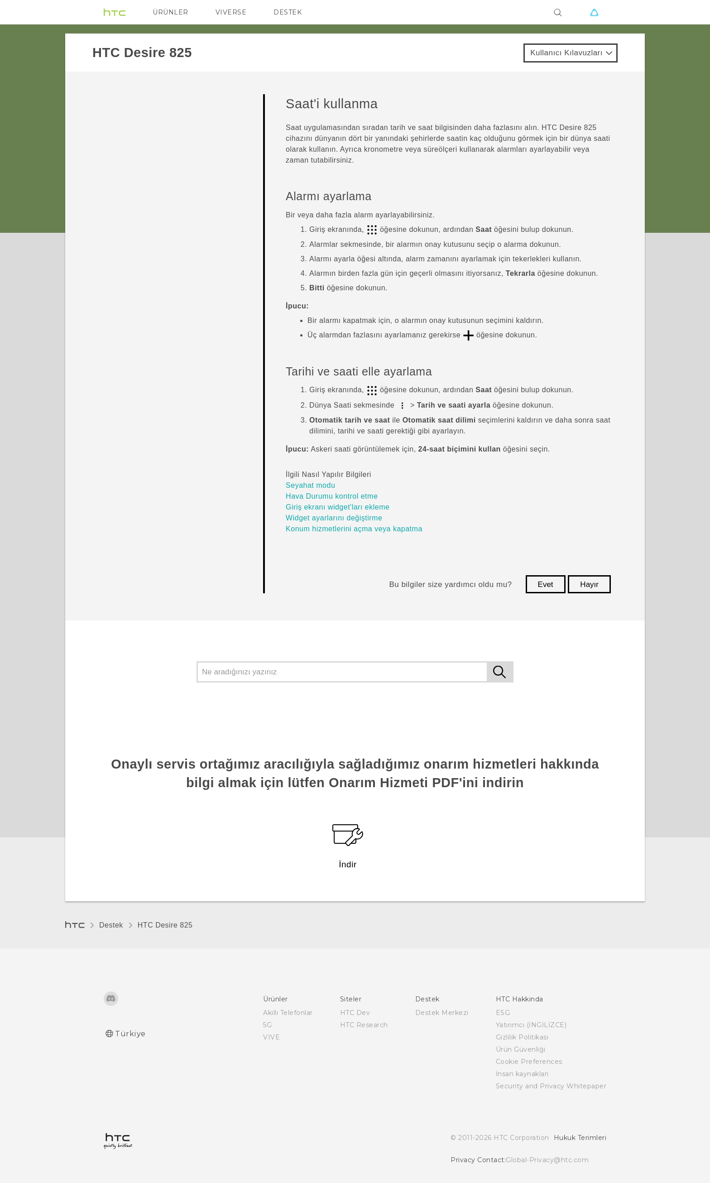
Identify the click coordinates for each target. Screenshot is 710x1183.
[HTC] (114, 12)
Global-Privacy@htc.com (547, 1160)
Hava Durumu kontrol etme (332, 496)
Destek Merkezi (442, 1013)
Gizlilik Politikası (522, 1037)
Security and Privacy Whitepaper (551, 1086)
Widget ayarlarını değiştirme (334, 518)
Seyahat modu (310, 485)
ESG (503, 1013)
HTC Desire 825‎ (165, 925)
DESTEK (287, 12)
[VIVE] (594, 12)
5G (267, 1025)
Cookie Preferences (529, 1062)
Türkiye (130, 1033)
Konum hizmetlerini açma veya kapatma (354, 529)
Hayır (589, 584)
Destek (111, 925)
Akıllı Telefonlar (288, 1013)
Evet (545, 584)
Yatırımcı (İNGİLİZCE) (531, 1025)
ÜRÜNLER (170, 12)
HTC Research (364, 1025)
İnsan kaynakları (522, 1074)
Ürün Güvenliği (521, 1049)
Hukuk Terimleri (580, 1138)
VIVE (271, 1037)
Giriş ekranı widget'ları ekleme (337, 507)
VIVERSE (231, 12)
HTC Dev (355, 1013)
